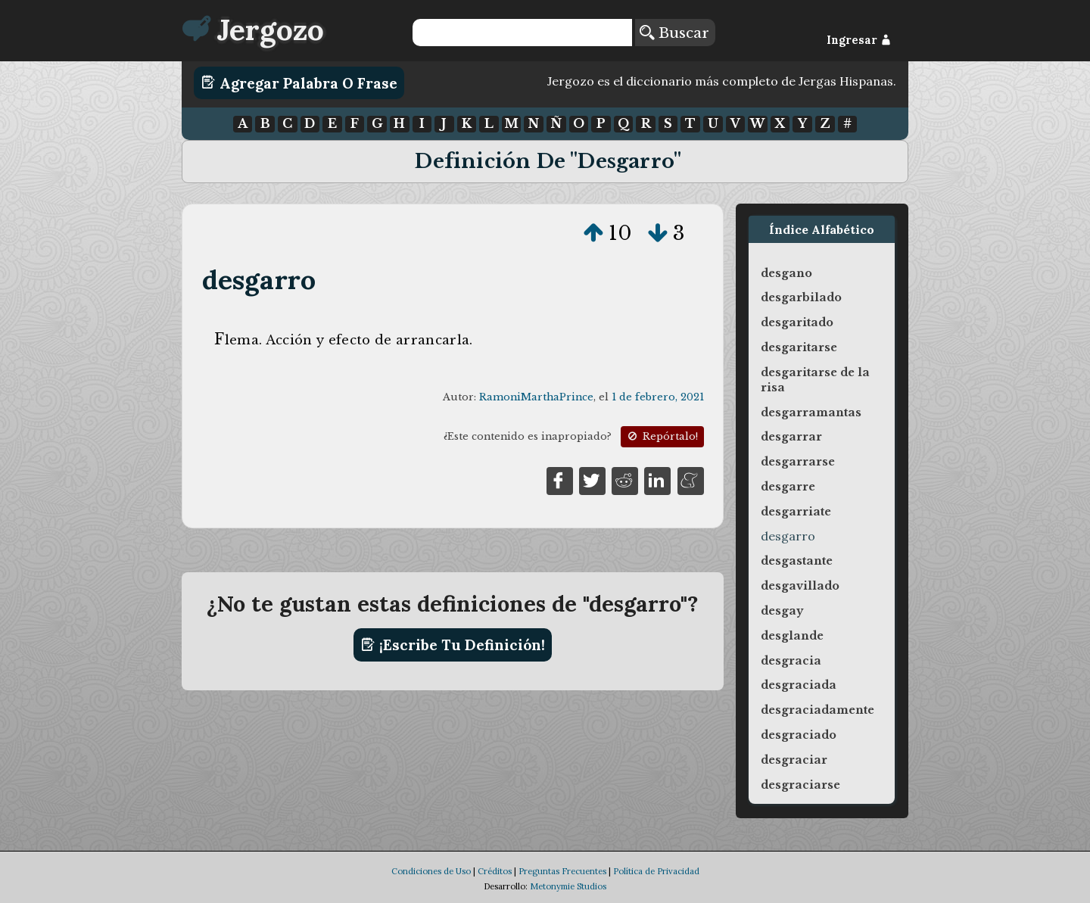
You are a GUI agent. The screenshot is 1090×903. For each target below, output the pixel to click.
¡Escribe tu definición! (453, 645)
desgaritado (797, 322)
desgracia (791, 661)
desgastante (797, 561)
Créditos (495, 871)
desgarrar (791, 437)
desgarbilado (801, 297)
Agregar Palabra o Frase (299, 82)
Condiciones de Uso (431, 871)
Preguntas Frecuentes (562, 871)
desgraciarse (800, 785)
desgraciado (798, 735)
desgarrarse (798, 462)
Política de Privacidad (656, 871)
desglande (792, 636)
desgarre (788, 487)
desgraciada (798, 685)
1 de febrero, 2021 (658, 397)
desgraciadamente (817, 710)
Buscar (674, 32)
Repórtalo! (661, 436)
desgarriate (796, 511)
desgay (782, 611)
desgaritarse (799, 347)
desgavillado (800, 586)
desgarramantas (811, 412)
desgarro (259, 280)
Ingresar (859, 40)
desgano (786, 273)
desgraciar (794, 760)
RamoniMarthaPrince (536, 397)
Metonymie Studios (568, 886)
